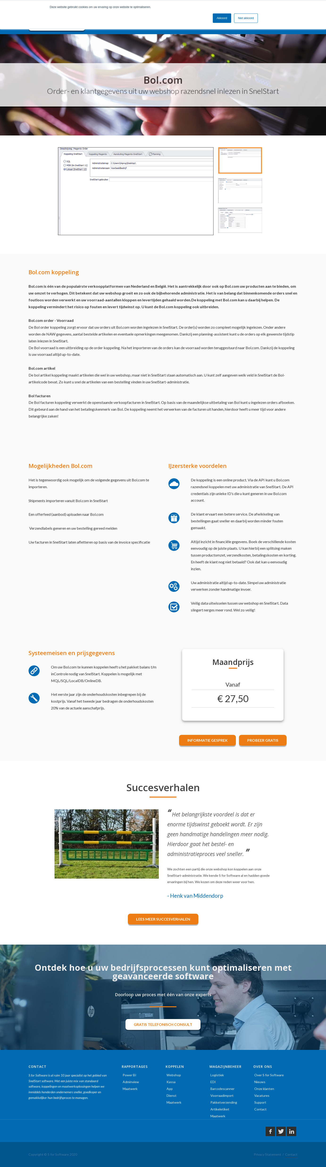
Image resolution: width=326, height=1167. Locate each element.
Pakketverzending (223, 1102)
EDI (213, 1082)
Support (260, 1102)
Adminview (131, 1082)
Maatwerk (130, 1089)
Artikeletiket (219, 1109)
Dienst (171, 1095)
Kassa (171, 1082)
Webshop (174, 1075)
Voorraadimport (222, 1095)
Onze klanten (264, 1089)
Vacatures (261, 1095)
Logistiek (217, 1075)
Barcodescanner (222, 1089)
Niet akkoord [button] (246, 18)
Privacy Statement (267, 1154)
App (170, 1089)
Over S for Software (269, 1075)
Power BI (129, 1075)
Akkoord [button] (222, 18)
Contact (260, 1109)
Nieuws (259, 1082)
